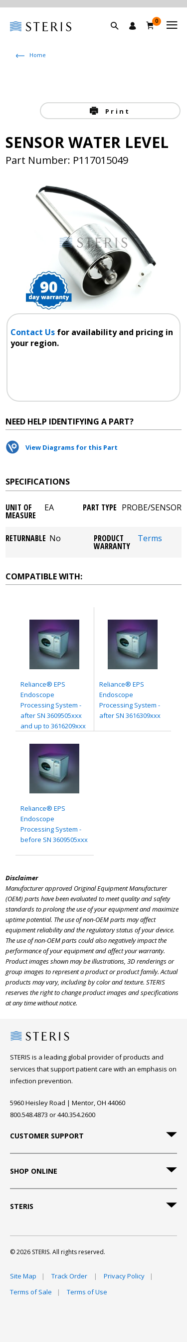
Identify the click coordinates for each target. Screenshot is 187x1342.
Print (116, 111)
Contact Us (33, 332)
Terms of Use (87, 1291)
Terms (150, 539)
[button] (120, 37)
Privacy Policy (124, 1275)
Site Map (23, 1275)
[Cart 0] (150, 25)
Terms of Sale (31, 1291)
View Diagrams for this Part (71, 447)
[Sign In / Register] (132, 26)
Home (37, 55)
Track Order (70, 1275)
